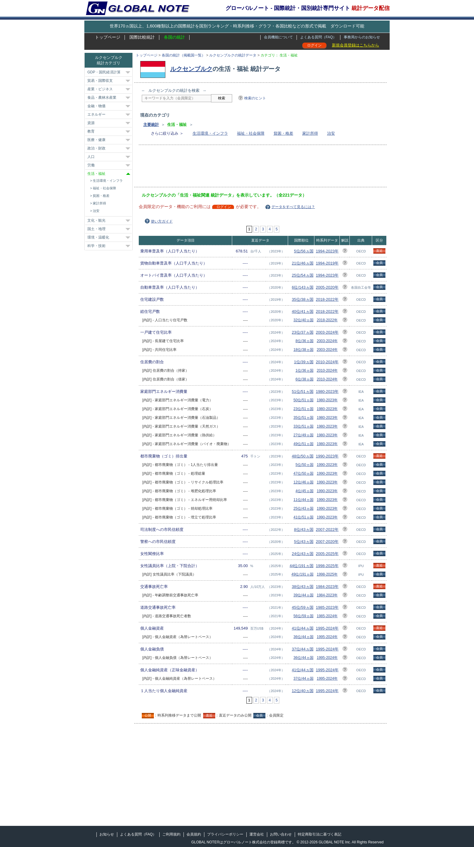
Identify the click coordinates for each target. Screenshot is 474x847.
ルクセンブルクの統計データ (232, 55)
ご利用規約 (171, 834)
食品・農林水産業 (101, 97)
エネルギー (96, 114)
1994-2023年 (327, 251)
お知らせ (106, 834)
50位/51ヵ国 (303, 400)
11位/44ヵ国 (303, 500)
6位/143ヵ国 (302, 287)
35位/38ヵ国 (302, 299)
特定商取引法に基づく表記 (319, 834)
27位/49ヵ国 (303, 435)
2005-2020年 (327, 287)
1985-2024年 (327, 616)
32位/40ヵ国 (303, 320)
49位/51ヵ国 (303, 444)
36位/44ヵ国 (303, 637)
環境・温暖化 (98, 237)
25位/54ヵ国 (302, 275)
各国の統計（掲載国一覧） (183, 55)
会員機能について (278, 37)
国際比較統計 (142, 37)
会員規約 (194, 834)
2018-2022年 (327, 299)
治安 (331, 133)
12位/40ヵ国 (302, 690)
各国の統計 (174, 37)
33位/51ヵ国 (303, 426)
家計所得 (310, 133)
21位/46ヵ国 (302, 263)
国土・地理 (96, 229)
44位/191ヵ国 (301, 565)
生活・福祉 (96, 174)
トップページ (107, 37)
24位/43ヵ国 (302, 553)
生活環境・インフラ (210, 133)
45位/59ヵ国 (302, 607)
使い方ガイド (162, 221)
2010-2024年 (327, 362)
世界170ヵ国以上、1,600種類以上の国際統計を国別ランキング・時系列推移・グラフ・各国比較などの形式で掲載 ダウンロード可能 (237, 26)
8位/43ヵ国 (303, 529)
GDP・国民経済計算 (104, 72)
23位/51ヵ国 (303, 409)
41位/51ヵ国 (303, 517)
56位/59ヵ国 (303, 616)
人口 (91, 157)
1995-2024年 (327, 628)
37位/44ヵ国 (302, 649)
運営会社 (256, 834)
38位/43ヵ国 (302, 586)
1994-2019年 (327, 263)
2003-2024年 (327, 332)
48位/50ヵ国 (302, 456)
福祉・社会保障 (251, 133)
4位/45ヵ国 (304, 491)
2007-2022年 (327, 529)
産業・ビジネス (100, 89)
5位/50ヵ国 (304, 465)
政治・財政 (96, 148)
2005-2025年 (327, 553)
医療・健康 (96, 140)
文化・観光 (96, 220)
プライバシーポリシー (225, 834)
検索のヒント (255, 98)
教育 (91, 131)
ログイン (314, 45)
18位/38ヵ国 (303, 350)
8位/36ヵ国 (304, 341)
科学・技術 (96, 246)
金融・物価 (96, 106)
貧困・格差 (283, 133)
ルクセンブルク (191, 69)
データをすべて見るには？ (293, 207)
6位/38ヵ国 (304, 379)
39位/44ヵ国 (303, 595)
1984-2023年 (327, 586)
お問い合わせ (281, 834)
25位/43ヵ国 (303, 508)
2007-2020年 (327, 541)
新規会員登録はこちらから (355, 45)
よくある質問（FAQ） (318, 37)
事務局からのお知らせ (362, 37)
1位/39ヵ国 (303, 362)
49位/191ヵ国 (302, 574)
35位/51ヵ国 (303, 417)
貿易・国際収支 (100, 81)
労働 (91, 165)
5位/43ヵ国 (303, 541)
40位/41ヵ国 (302, 311)
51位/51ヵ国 (302, 391)
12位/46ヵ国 (303, 482)
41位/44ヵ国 (302, 628)
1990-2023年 (327, 456)
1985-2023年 (327, 607)
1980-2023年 (327, 391)
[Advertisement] (252, 167)
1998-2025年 (327, 565)
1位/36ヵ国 (304, 370)
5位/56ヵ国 (303, 251)
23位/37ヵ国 (302, 332)
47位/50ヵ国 (303, 473)
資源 (91, 123)
